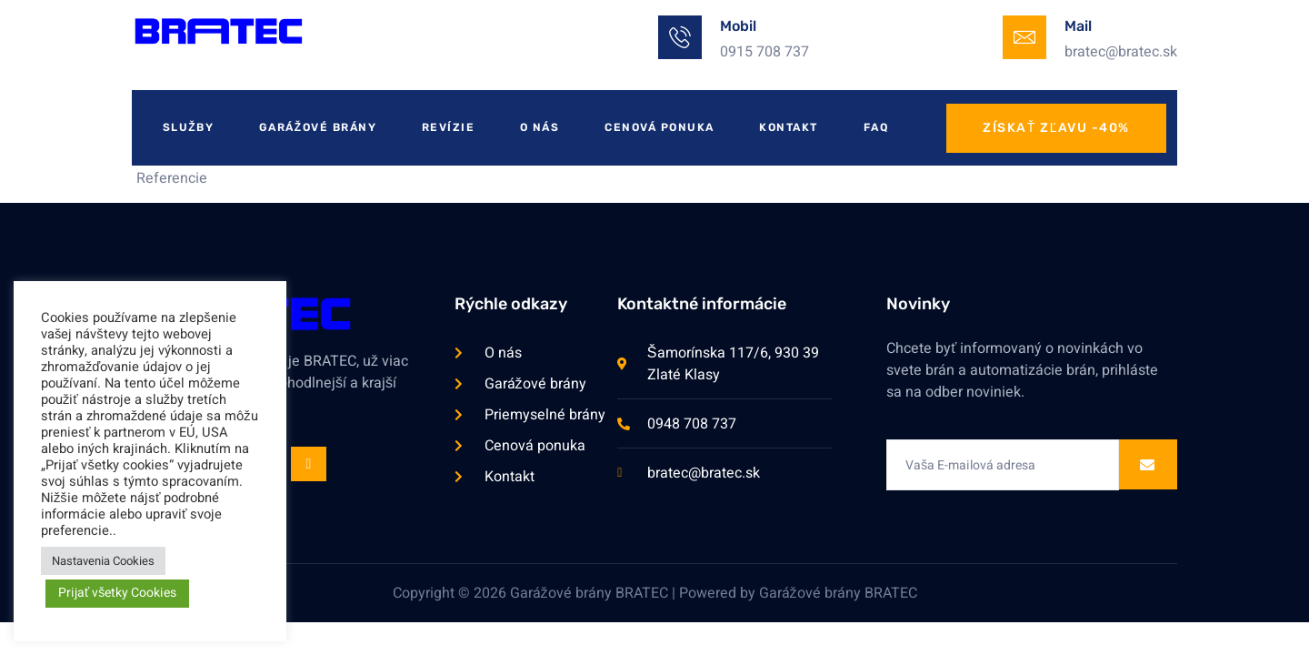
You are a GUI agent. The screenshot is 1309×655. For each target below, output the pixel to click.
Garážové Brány (317, 127)
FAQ (878, 127)
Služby (188, 127)
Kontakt (790, 127)
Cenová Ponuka (661, 127)
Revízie (449, 127)
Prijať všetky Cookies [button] (117, 592)
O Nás (541, 127)
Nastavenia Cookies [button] (103, 560)
